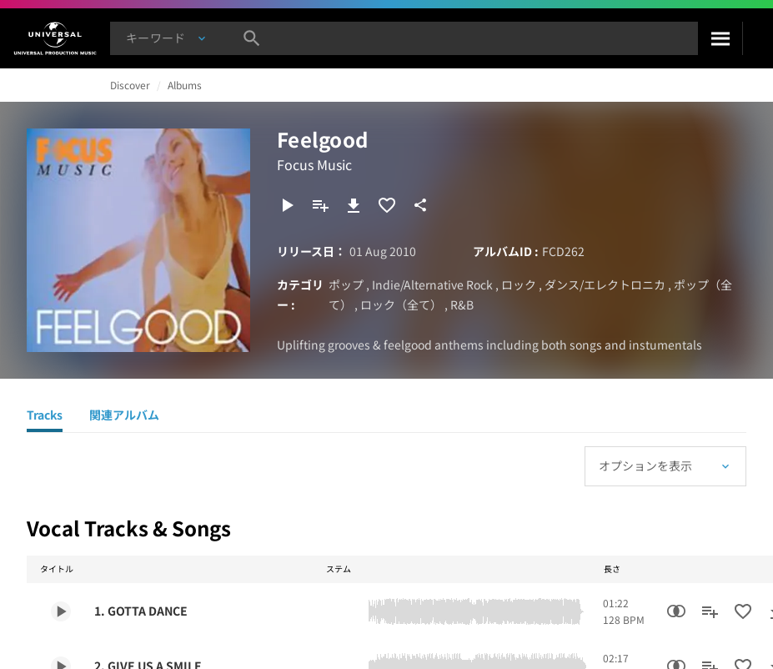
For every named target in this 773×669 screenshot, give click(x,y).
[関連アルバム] (124, 417)
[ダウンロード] (354, 205)
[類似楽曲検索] (676, 611)
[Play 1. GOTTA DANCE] (61, 611)
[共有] (420, 205)
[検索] (720, 38)
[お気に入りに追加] (387, 205)
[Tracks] (45, 417)
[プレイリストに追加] (320, 205)
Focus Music (314, 164)
